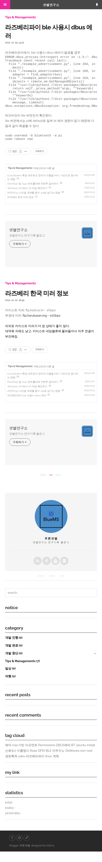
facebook (47, 571)
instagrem (64, 571)
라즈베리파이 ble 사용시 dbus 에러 (26, 405)
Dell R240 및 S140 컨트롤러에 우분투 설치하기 (32, 194)
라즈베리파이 (35, 767)
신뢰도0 (10, 761)
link (62, 586)
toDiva (50, 855)
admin (41, 586)
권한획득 (11, 767)
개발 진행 (13, 648)
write (52, 586)
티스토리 (12, 848)
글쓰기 (27, 848)
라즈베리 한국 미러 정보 (20, 207)
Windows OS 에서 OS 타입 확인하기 (27, 198)
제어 (8, 755)
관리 (19, 848)
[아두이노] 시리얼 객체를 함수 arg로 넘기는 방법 (33, 203)
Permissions (46, 755)
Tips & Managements (20, 17)
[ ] (51, 485)
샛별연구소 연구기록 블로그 (27, 246)
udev (21, 767)
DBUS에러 (63, 755)
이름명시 (23, 761)
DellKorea (72, 761)
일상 (10, 679)
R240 (33, 761)
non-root (86, 761)
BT (73, 755)
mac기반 (18, 755)
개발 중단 (13, 663)
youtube (55, 571)
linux (48, 767)
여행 (10, 686)
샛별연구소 (51, 5)
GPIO (41, 761)
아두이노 (58, 761)
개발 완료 (13, 656)
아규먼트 (31, 755)
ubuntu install (85, 755)
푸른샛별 (24, 855)
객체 (56, 767)
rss (38, 571)
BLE (49, 761)
